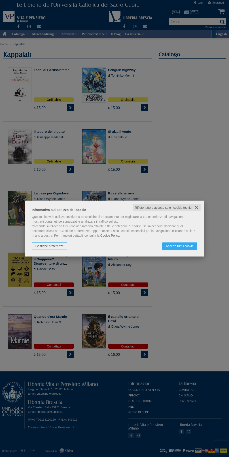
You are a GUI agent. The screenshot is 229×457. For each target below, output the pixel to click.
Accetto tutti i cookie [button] (180, 246)
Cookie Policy (109, 235)
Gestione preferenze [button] (49, 246)
